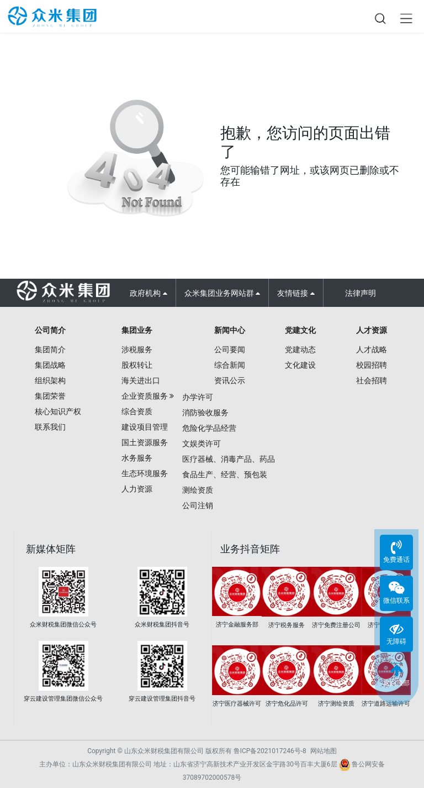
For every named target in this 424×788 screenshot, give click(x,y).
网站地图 (323, 751)
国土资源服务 (144, 442)
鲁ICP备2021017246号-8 (270, 751)
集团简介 (50, 349)
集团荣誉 (50, 396)
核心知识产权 (58, 411)
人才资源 (371, 330)
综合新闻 (229, 365)
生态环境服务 (144, 473)
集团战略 (50, 365)
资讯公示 (229, 380)
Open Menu (406, 18)
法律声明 (360, 293)
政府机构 (148, 293)
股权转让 (136, 365)
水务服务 (136, 457)
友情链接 (295, 293)
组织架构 (50, 380)
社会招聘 (371, 380)
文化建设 (300, 365)
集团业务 (136, 330)
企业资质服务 (144, 396)
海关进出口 (140, 380)
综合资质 (136, 411)
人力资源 (136, 488)
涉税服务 (136, 349)
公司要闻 (229, 349)
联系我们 (50, 426)
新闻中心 (229, 330)
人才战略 (371, 349)
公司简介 (50, 330)
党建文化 (300, 330)
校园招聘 (371, 365)
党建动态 (300, 349)
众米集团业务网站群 (222, 293)
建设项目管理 (144, 426)
